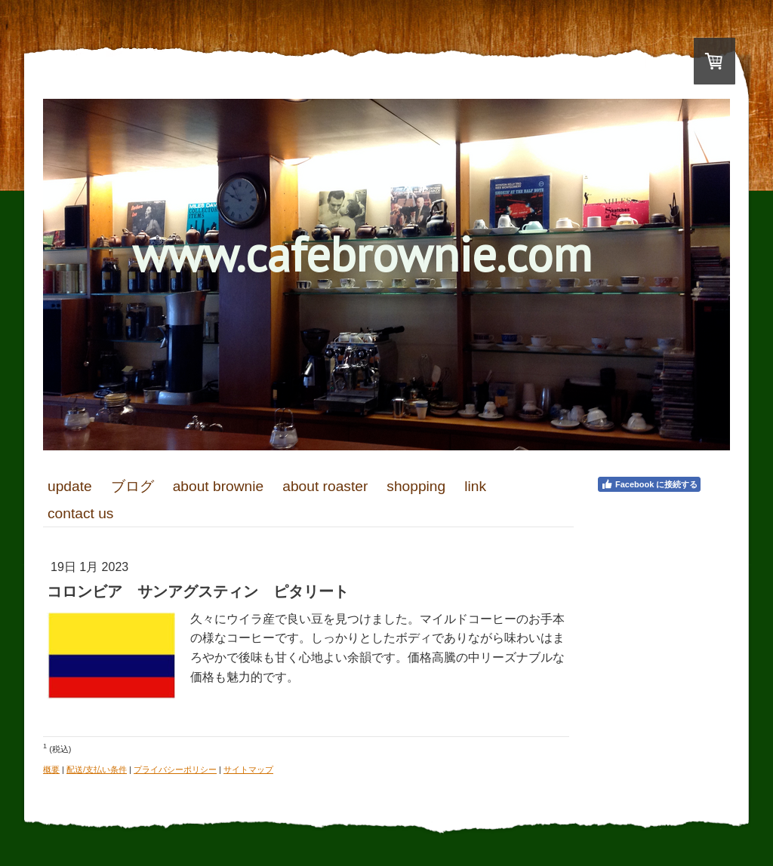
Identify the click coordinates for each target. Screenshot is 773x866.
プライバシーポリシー (175, 769)
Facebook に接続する (649, 484)
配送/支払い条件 (96, 769)
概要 (51, 769)
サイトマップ (248, 769)
